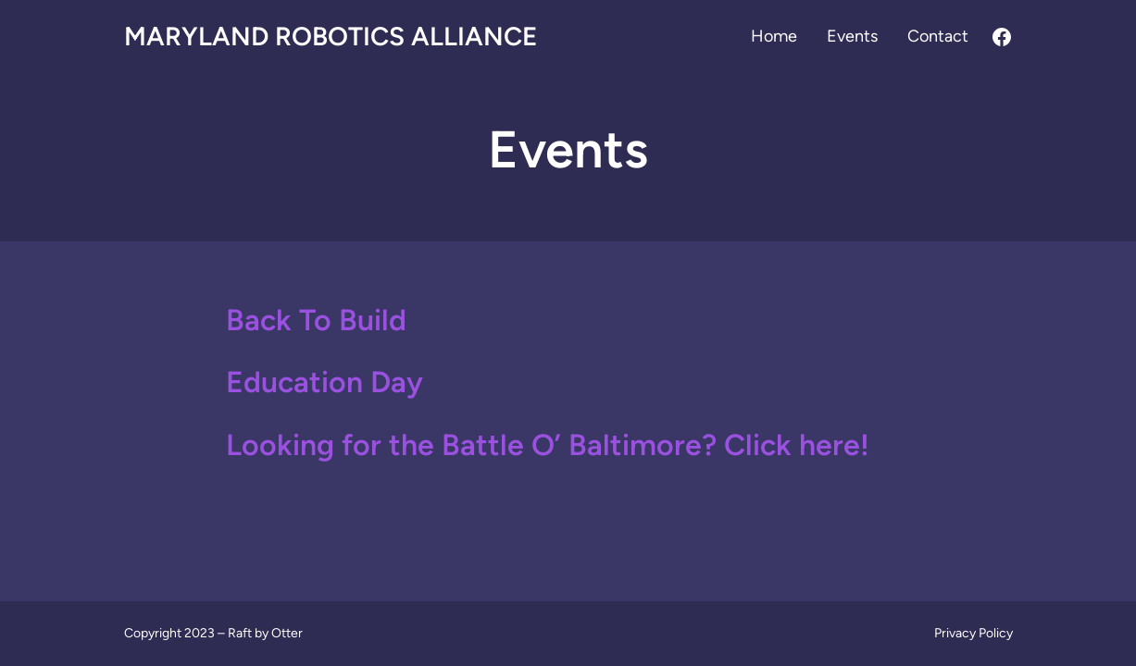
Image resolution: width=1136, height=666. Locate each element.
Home (774, 36)
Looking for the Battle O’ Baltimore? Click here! (547, 444)
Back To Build (316, 320)
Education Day (324, 382)
